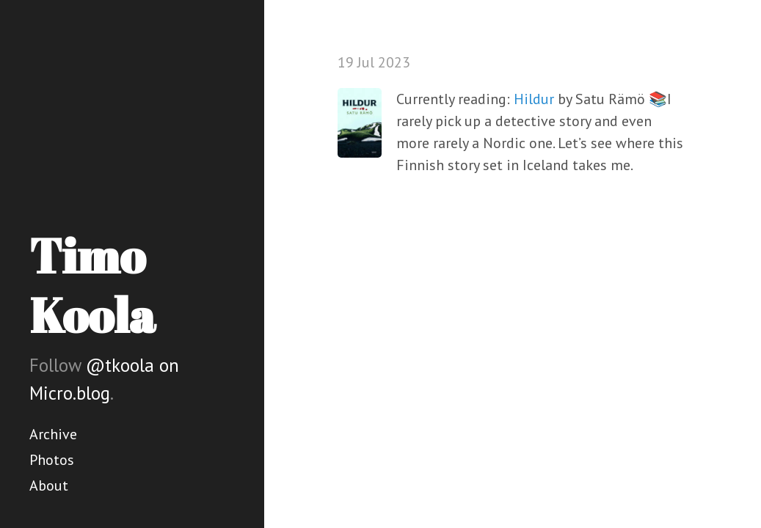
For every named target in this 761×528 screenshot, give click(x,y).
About (48, 485)
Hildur (534, 99)
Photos (51, 459)
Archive (53, 434)
